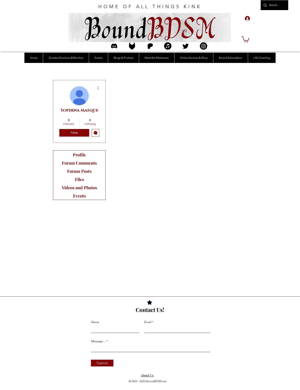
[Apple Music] (167, 46)
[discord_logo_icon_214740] (114, 46)
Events (79, 195)
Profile (79, 154)
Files (79, 179)
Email (147, 322)
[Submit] (102, 363)
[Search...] (274, 5)
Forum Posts (79, 171)
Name (95, 322)
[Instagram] (203, 46)
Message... (98, 341)
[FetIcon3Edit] (132, 46)
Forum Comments (79, 163)
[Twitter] (185, 46)
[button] (245, 39)
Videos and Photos (79, 187)
